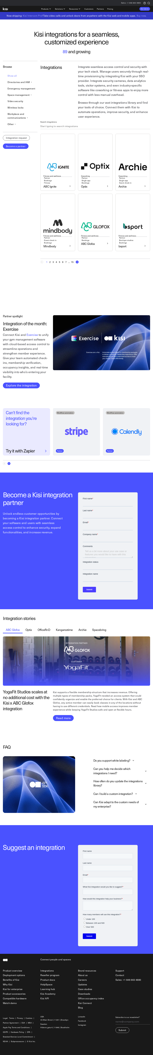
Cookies (29, 1018)
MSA (30, 1022)
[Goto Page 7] (65, 262)
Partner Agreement (11, 1022)
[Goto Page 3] (53, 262)
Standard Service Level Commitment (18, 1036)
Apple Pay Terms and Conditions (16, 1027)
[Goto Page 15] (72, 262)
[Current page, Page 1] (46, 262)
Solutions (60, 8)
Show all (12, 75)
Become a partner (15, 146)
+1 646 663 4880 (131, 3)
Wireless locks (16, 107)
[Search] (148, 2)
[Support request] (144, 2)
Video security (15, 101)
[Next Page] (76, 262)
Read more (63, 718)
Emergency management (21, 88)
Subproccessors (17, 1041)
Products (46, 8)
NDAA (5, 1041)
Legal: (5, 1018)
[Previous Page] (42, 262)
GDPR (5, 1032)
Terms (11, 1018)
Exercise (32, 335)
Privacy (20, 1018)
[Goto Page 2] (49, 262)
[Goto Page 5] (59, 262)
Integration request (16, 137)
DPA (28, 1032)
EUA (23, 1022)
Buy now (141, 15)
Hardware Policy (17, 1032)
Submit (122, 1030)
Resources (75, 8)
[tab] (13, 630)
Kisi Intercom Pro (32, 15)
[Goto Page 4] (56, 262)
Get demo (145, 8)
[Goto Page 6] (62, 262)
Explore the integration (21, 385)
